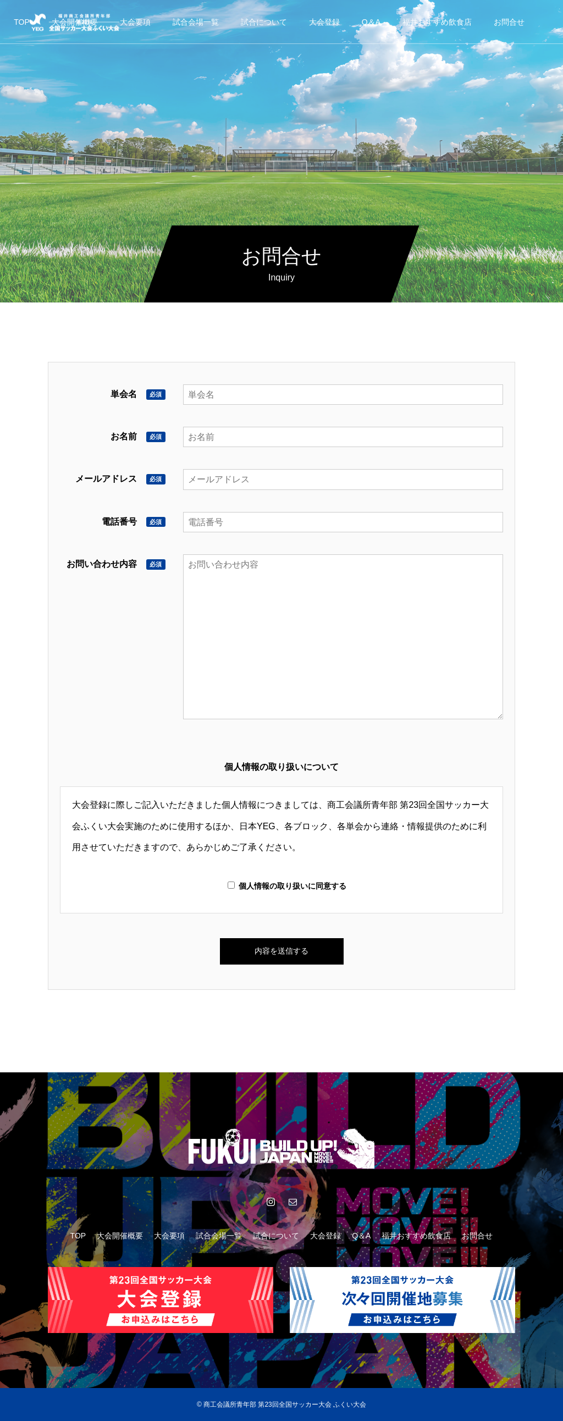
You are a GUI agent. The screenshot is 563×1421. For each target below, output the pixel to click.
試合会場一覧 (196, 22)
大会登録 (324, 22)
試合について (264, 22)
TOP (22, 22)
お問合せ (509, 22)
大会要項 (135, 22)
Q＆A (371, 22)
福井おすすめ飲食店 (437, 22)
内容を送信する (281, 950)
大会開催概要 (120, 1235)
